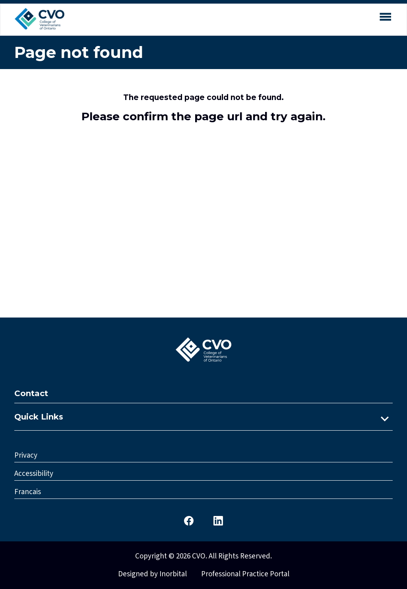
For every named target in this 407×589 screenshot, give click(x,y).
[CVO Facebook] (189, 520)
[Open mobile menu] (385, 18)
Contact (31, 393)
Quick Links (38, 417)
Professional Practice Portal (245, 574)
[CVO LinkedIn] (218, 520)
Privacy (25, 455)
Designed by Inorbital (152, 574)
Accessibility (33, 473)
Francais (27, 492)
